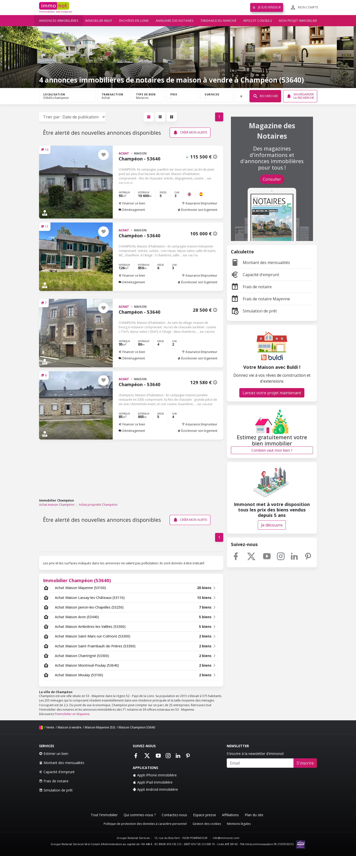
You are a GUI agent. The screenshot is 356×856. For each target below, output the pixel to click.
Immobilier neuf (98, 21)
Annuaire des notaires (175, 21)
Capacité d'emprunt (255, 275)
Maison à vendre (69, 727)
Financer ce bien (132, 203)
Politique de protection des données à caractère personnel (145, 824)
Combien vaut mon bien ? (271, 450)
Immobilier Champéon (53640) (77, 580)
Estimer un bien (53, 753)
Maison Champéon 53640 (137, 727)
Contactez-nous (174, 814)
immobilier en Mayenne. (73, 714)
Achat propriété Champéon (98, 505)
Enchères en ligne (134, 21)
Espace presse (204, 814)
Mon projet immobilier (298, 21)
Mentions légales (239, 824)
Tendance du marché (218, 21)
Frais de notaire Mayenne (260, 299)
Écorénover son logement (197, 210)
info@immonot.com (226, 838)
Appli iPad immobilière (153, 782)
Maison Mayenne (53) (100, 727)
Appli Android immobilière (155, 789)
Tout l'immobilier (104, 814)
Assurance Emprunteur (199, 203)
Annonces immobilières (58, 21)
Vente (50, 727)
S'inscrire (305, 763)
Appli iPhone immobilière (155, 775)
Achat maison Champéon (56, 505)
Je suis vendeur (266, 7)
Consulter (272, 179)
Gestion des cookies (207, 824)
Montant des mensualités (260, 262)
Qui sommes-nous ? (140, 814)
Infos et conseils (257, 21)
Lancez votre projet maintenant (272, 392)
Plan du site (254, 814)
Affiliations (230, 814)
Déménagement (132, 210)
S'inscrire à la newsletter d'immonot (255, 753)
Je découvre (272, 525)
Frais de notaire (251, 287)
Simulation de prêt (254, 311)
